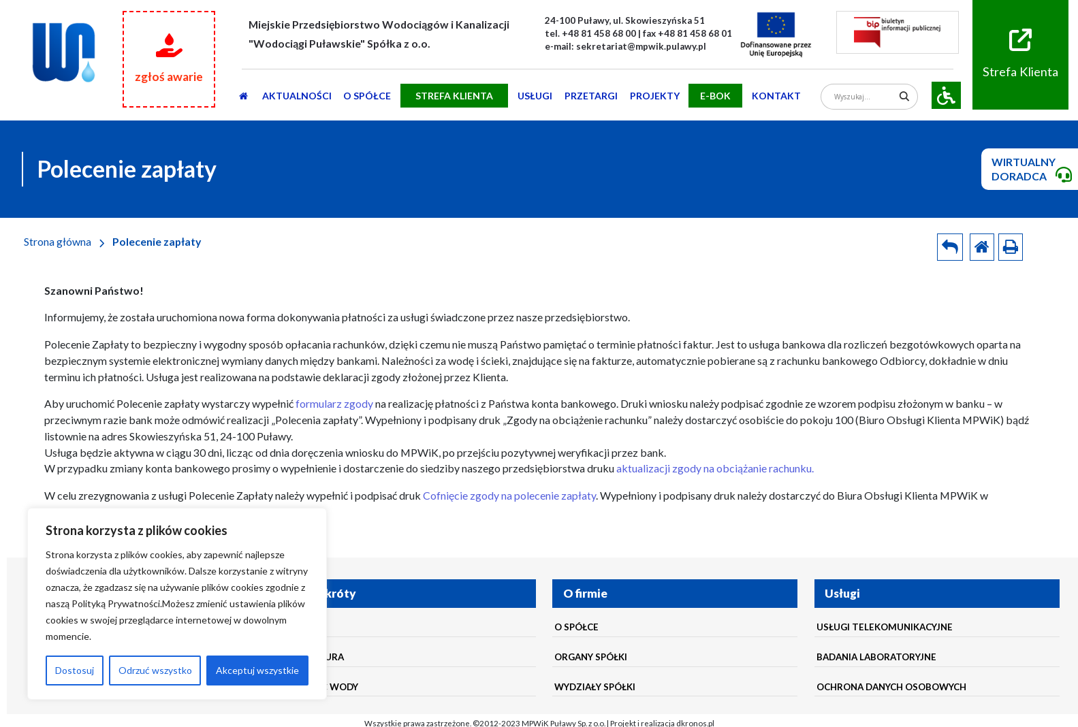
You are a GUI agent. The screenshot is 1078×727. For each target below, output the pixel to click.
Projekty (655, 95)
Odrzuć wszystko (155, 670)
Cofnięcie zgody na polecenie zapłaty (509, 495)
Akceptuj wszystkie (257, 670)
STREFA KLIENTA (454, 95)
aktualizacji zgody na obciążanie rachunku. (715, 468)
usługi (535, 95)
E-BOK (715, 95)
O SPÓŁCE (367, 95)
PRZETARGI (591, 95)
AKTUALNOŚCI (297, 95)
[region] (177, 604)
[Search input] (864, 96)
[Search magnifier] (905, 96)
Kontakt (776, 95)
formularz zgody (334, 403)
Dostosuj (74, 670)
